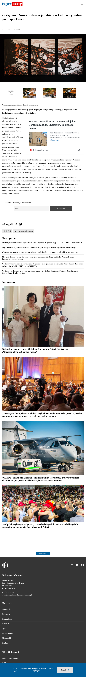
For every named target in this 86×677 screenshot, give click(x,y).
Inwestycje (6, 614)
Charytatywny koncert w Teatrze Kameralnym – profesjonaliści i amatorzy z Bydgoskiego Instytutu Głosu (40, 252)
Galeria (11, 93)
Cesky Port (7, 231)
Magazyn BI (6, 638)
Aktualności (6, 609)
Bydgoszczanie (7, 633)
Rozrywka (6, 624)
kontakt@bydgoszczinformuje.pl (20, 595)
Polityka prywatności (10, 658)
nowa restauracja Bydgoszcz (24, 231)
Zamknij (63, 670)
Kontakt (5, 643)
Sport (4, 628)
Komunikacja (7, 619)
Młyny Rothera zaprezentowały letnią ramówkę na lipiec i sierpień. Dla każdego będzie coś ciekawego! (39, 247)
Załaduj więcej (42, 553)
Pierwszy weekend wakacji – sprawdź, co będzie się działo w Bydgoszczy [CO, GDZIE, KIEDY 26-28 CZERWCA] (42, 243)
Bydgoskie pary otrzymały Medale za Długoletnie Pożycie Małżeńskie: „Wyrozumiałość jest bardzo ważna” (35, 350)
